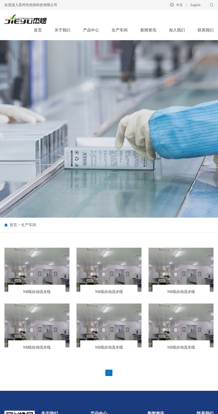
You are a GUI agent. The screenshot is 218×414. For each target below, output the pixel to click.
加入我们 (177, 30)
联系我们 (206, 30)
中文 (179, 5)
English (196, 5)
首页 (38, 30)
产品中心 (91, 30)
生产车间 (120, 30)
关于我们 (62, 30)
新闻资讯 (148, 30)
